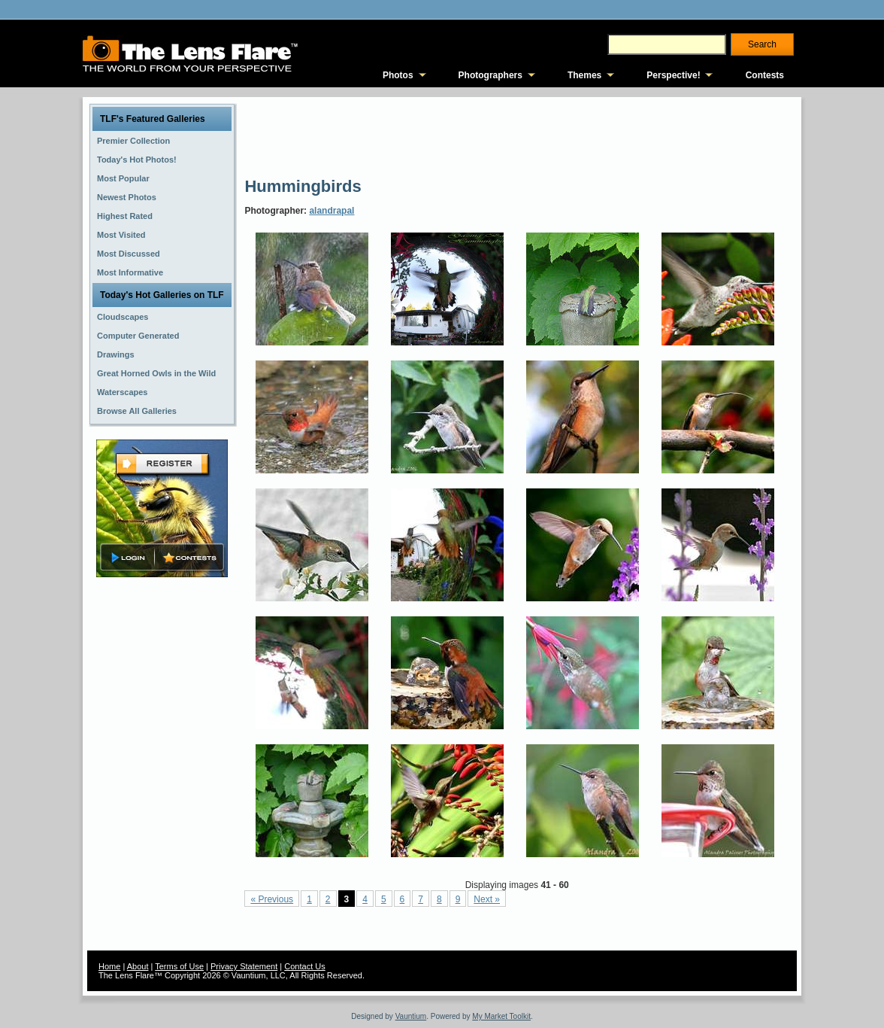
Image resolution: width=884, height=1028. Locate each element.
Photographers (490, 75)
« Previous (271, 899)
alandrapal (331, 210)
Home (109, 966)
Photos (398, 75)
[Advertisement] (518, 135)
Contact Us (304, 966)
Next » (487, 899)
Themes (584, 75)
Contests (765, 75)
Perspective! (673, 75)
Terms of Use (179, 966)
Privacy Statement (243, 966)
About (138, 966)
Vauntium (411, 1016)
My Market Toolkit (501, 1016)
